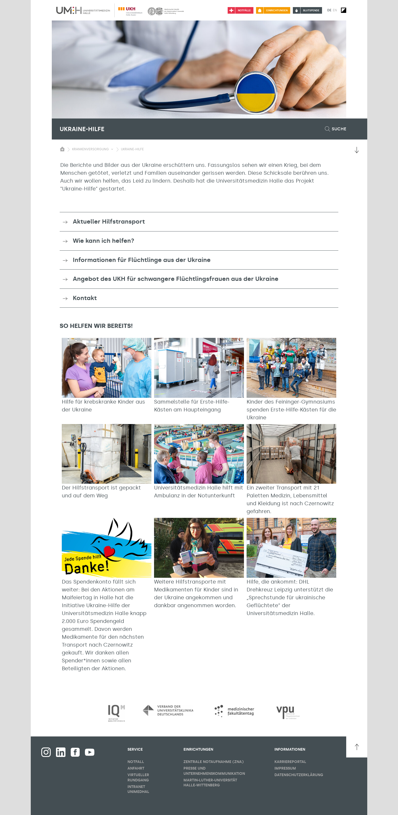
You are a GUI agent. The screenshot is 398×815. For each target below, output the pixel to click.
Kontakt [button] (85, 298)
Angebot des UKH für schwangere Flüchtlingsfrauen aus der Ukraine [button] (175, 278)
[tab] (199, 221)
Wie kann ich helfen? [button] (103, 240)
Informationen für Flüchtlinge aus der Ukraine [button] (142, 260)
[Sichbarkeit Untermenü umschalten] (112, 149)
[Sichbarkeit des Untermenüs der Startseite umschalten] (62, 149)
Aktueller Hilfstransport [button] (109, 221)
